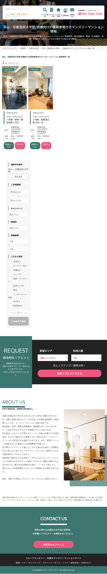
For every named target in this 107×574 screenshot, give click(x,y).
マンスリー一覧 (51, 15)
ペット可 (17, 275)
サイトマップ (34, 563)
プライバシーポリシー (52, 563)
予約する (20, 145)
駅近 (15, 291)
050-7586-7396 (91, 14)
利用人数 (78, 351)
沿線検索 (65, 15)
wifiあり (16, 302)
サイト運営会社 (72, 563)
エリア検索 (45, 15)
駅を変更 (18, 177)
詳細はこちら (9, 146)
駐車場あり (18, 306)
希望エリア (46, 351)
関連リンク (21, 563)
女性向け (17, 262)
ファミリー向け (20, 266)
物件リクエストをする (69, 374)
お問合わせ (72, 15)
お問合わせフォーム (53, 545)
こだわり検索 (58, 15)
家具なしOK (18, 286)
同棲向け (17, 271)
